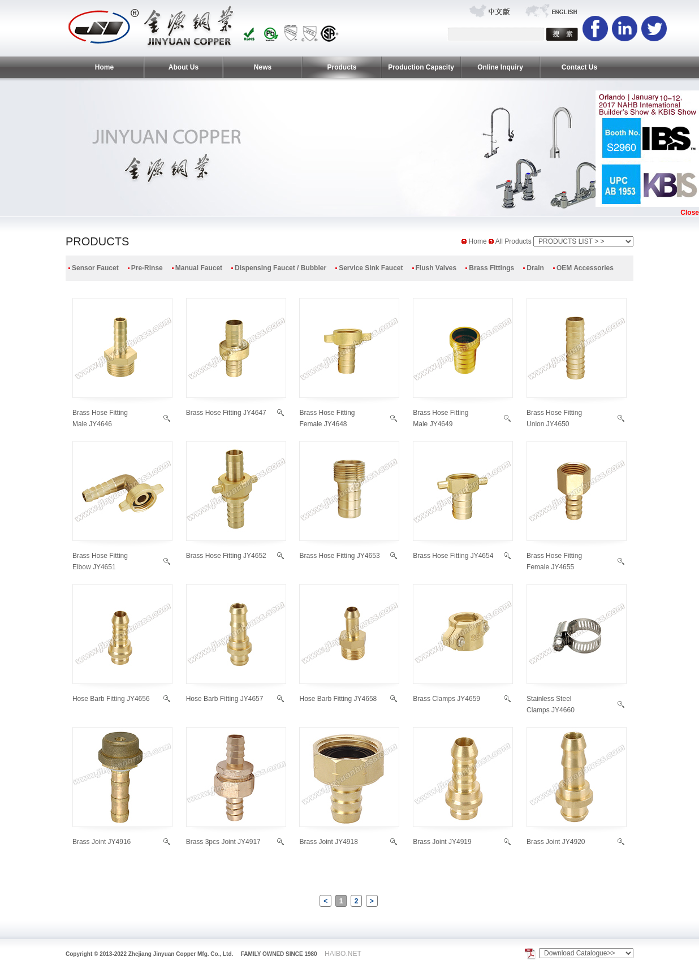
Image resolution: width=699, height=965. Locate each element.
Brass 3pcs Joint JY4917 (223, 842)
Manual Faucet (198, 268)
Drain (535, 268)
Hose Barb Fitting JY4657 (225, 699)
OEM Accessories (585, 268)
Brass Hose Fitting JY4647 (226, 413)
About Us (184, 67)
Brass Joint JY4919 (442, 842)
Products (341, 67)
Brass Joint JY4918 (328, 842)
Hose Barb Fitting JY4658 (338, 699)
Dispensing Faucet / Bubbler (280, 268)
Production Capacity (421, 67)
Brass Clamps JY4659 (446, 699)
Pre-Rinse (147, 268)
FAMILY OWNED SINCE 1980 (279, 954)
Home (104, 67)
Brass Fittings (491, 268)
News (262, 67)
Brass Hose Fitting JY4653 (339, 556)
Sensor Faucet (95, 268)
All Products (514, 241)
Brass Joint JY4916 (101, 842)
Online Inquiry (500, 67)
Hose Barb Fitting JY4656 (111, 699)
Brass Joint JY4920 (556, 842)
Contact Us (579, 67)
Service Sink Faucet (371, 268)
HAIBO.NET (343, 954)
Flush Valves (436, 268)
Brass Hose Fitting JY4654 (453, 556)
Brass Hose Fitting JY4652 (226, 556)
